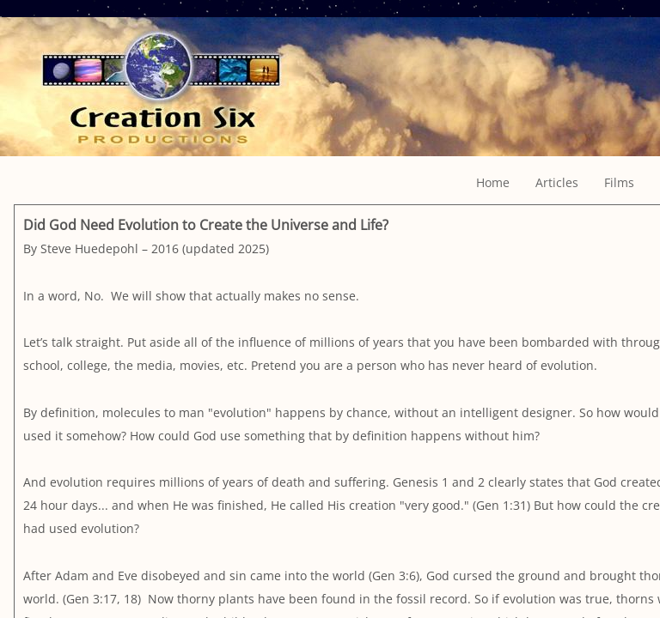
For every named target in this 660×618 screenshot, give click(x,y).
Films (619, 182)
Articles (556, 182)
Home (493, 182)
